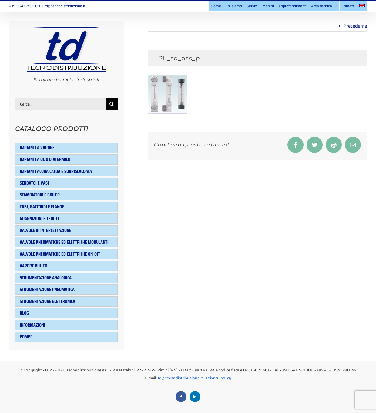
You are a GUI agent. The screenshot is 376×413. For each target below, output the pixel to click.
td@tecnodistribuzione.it (65, 6)
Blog (24, 313)
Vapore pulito (33, 266)
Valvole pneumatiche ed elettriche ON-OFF (60, 254)
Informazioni (32, 325)
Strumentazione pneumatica (47, 289)
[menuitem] (362, 6)
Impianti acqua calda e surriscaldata (56, 171)
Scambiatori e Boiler (40, 195)
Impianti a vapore (37, 147)
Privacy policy (218, 378)
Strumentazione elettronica (47, 301)
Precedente (355, 26)
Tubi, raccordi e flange (42, 206)
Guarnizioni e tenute (40, 218)
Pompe (26, 337)
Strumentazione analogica (46, 277)
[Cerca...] (60, 104)
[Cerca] (112, 104)
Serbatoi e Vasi (34, 183)
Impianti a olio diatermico (45, 159)
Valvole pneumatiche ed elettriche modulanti (64, 242)
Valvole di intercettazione (45, 230)
